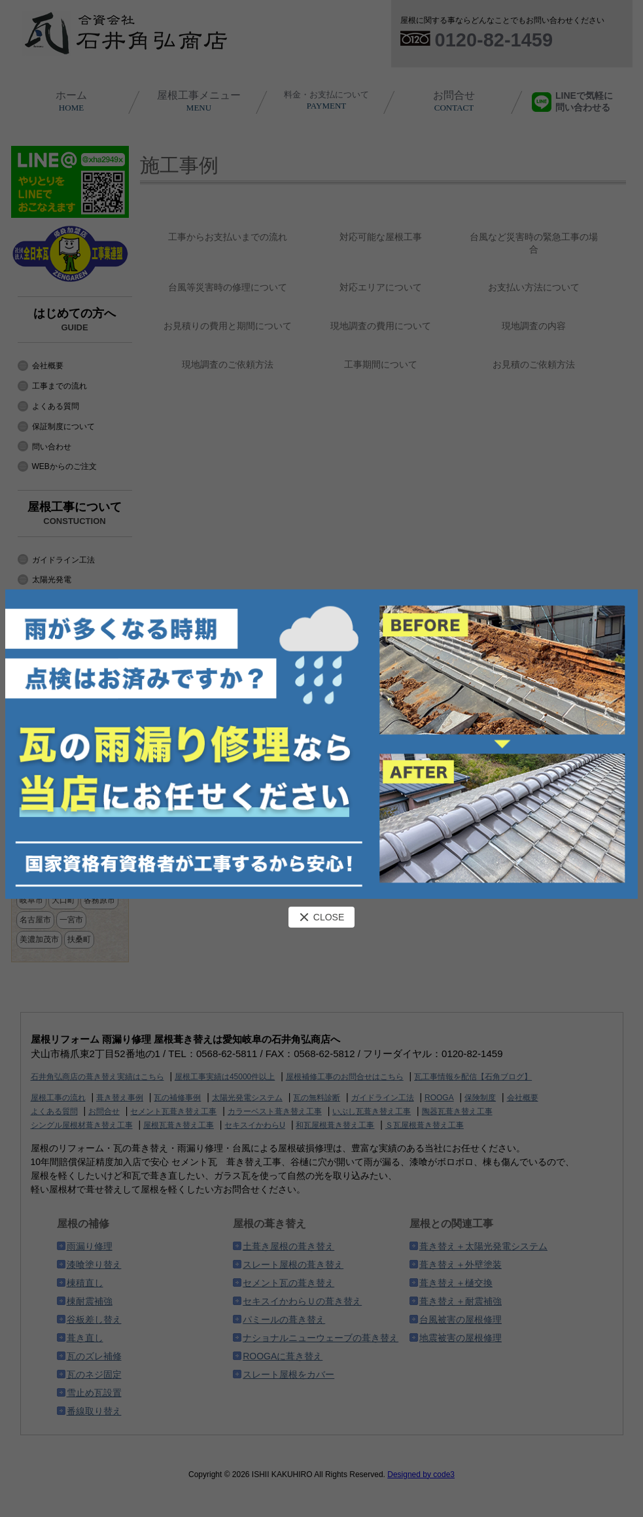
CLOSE (321, 917)
